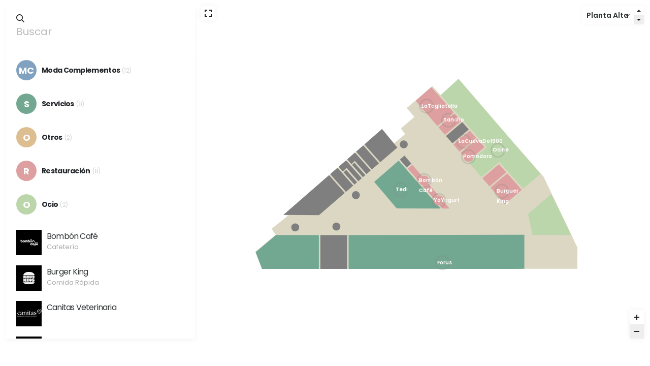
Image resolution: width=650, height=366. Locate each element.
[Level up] (639, 10)
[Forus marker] (442, 263)
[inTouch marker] (289, 258)
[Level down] (639, 19)
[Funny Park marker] (546, 215)
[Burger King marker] (502, 191)
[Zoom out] (637, 331)
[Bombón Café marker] (424, 180)
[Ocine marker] (498, 150)
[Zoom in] (637, 317)
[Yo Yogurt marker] (439, 200)
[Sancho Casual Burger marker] (448, 120)
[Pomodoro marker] (469, 156)
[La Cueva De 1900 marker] (464, 141)
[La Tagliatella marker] (426, 106)
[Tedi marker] (400, 190)
